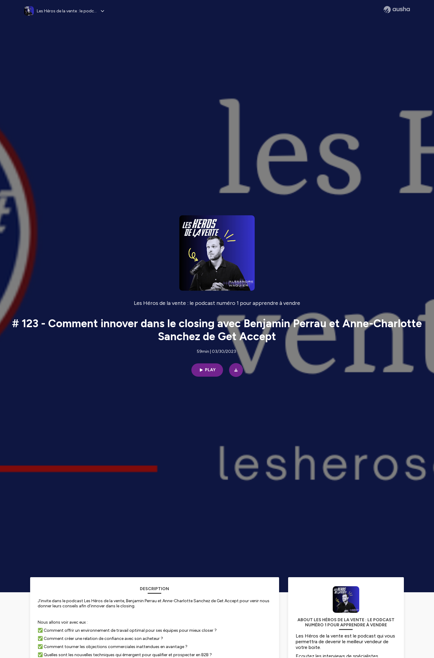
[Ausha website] (397, 9)
